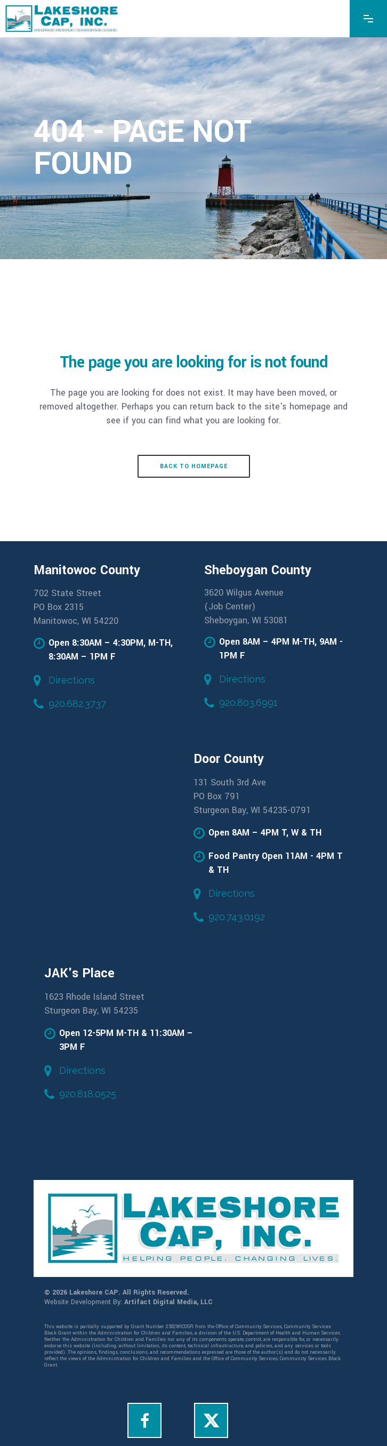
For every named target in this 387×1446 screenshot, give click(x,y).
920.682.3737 (77, 703)
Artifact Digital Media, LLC (168, 1302)
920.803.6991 (248, 702)
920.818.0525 (87, 1093)
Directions (72, 680)
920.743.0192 (236, 916)
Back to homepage (194, 466)
